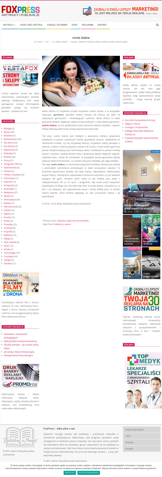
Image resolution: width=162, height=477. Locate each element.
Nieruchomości (11, 206)
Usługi (7, 259)
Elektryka (8, 153)
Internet (8, 181)
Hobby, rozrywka (12, 174)
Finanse (7, 156)
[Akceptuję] (158, 469)
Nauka (7, 203)
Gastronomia (10, 167)
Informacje (9, 178)
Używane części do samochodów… (73, 220)
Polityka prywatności (88, 472)
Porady (7, 217)
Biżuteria (8, 135)
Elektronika (9, 149)
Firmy (6, 160)
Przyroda (8, 231)
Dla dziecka (9, 146)
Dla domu (8, 142)
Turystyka (8, 256)
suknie (111, 42)
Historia (7, 171)
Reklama (8, 235)
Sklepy (7, 238)
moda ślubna (94, 42)
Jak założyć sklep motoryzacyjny (19, 351)
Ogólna (7, 213)
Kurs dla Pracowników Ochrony (150, 241)
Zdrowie (8, 263)
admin (14, 451)
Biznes (7, 132)
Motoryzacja (10, 199)
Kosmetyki (9, 188)
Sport (6, 245)
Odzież (64, 42)
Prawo (7, 220)
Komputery (9, 185)
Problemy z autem (62, 224)
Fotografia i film (11, 164)
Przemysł (8, 228)
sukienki (104, 42)
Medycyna (9, 192)
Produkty (8, 224)
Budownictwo (10, 139)
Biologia (8, 128)
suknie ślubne (121, 42)
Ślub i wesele (10, 242)
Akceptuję (69, 472)
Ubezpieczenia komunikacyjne (18, 355)
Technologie (10, 252)
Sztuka (7, 249)
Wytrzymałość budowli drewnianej (20, 341)
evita (59, 203)
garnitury (83, 42)
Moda (58, 42)
